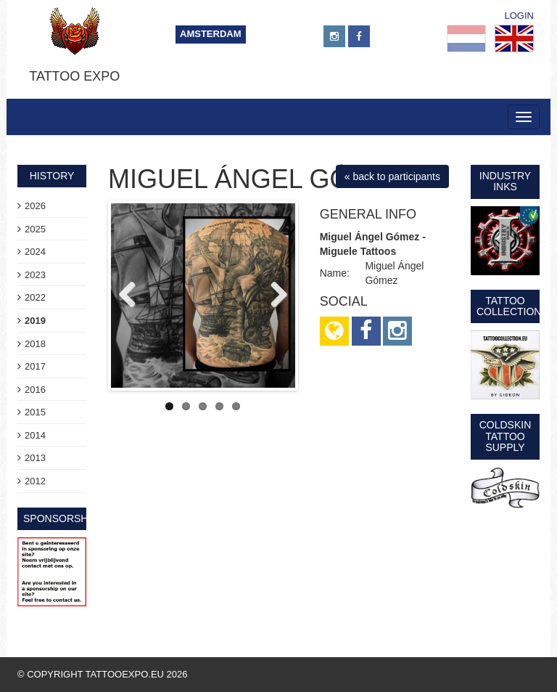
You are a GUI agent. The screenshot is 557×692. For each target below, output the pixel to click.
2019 (35, 320)
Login (519, 15)
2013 (35, 457)
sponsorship (60, 518)
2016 (35, 389)
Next (273, 295)
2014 (35, 435)
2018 (35, 343)
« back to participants (392, 176)
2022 (35, 297)
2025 (35, 229)
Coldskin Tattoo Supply (505, 436)
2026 (35, 205)
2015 (35, 412)
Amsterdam (211, 33)
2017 (35, 366)
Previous (132, 295)
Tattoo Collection (508, 306)
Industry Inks (505, 181)
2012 (35, 481)
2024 (35, 251)
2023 (35, 274)
